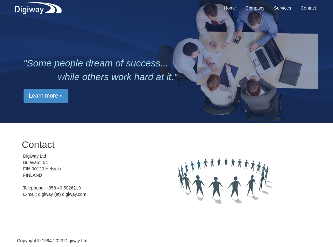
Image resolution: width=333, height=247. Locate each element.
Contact (308, 7)
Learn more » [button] (46, 96)
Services (282, 7)
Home (230, 7)
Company (255, 7)
